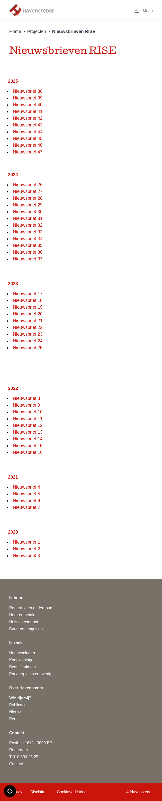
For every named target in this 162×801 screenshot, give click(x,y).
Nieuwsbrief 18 (28, 300)
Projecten (36, 31)
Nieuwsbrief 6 (26, 500)
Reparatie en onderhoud (30, 608)
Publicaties (18, 705)
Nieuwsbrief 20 (28, 313)
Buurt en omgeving (26, 629)
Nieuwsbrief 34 (28, 238)
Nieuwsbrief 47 (28, 151)
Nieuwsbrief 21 (28, 320)
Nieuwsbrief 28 (28, 198)
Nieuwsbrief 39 (28, 97)
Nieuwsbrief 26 (28, 184)
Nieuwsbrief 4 (26, 487)
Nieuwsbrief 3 (26, 555)
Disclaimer (39, 792)
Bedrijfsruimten (22, 667)
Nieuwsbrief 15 (28, 445)
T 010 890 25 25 (23, 757)
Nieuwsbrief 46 (28, 145)
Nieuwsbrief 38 (28, 91)
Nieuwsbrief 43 (28, 124)
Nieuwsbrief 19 (28, 307)
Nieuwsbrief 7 (26, 507)
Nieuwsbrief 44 (28, 131)
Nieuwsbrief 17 (28, 293)
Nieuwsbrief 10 (28, 411)
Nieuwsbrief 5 (26, 493)
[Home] (31, 10)
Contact (16, 764)
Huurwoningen (22, 653)
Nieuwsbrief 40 (28, 104)
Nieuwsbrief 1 (26, 542)
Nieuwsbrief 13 (28, 432)
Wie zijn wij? (20, 698)
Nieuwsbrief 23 (28, 334)
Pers (13, 719)
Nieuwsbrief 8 (26, 398)
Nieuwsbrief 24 (28, 340)
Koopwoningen (22, 660)
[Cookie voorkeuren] (10, 791)
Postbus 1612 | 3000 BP (30, 743)
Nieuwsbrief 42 (28, 118)
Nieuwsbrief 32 (28, 225)
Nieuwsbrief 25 (28, 347)
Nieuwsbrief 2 (26, 548)
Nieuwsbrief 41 (28, 111)
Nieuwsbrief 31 (28, 218)
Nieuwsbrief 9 (26, 405)
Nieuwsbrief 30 (28, 211)
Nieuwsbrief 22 (28, 327)
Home (15, 31)
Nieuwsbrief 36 (28, 252)
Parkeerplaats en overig (30, 674)
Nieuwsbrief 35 (28, 245)
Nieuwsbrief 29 (28, 204)
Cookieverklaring (71, 792)
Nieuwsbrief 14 (28, 438)
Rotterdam (18, 750)
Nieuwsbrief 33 (28, 231)
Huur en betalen (23, 615)
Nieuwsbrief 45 (28, 138)
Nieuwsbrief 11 (28, 418)
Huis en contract (23, 622)
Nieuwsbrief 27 (28, 191)
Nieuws (15, 712)
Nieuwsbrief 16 (28, 452)
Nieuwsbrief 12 (28, 425)
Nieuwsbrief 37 (28, 258)
